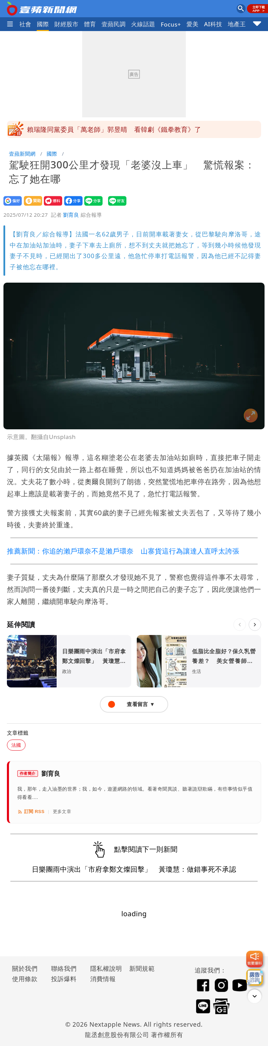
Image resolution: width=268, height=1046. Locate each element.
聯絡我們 (64, 968)
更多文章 (62, 811)
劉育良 (71, 214)
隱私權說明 (103, 968)
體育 (90, 24)
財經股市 (67, 24)
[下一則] (255, 624)
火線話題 (143, 24)
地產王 (237, 24)
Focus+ (171, 24)
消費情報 (103, 979)
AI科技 (213, 24)
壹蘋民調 (114, 24)
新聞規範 (142, 968)
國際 (43, 24)
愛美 (192, 24)
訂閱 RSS (31, 811)
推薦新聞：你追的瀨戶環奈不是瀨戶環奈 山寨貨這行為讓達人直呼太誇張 (123, 551)
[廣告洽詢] (254, 977)
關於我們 (25, 968)
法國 (16, 745)
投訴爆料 (64, 979)
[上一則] (239, 624)
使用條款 (25, 979)
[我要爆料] (254, 959)
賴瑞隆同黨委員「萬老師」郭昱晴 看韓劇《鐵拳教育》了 (114, 129)
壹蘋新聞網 (22, 153)
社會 (25, 24)
